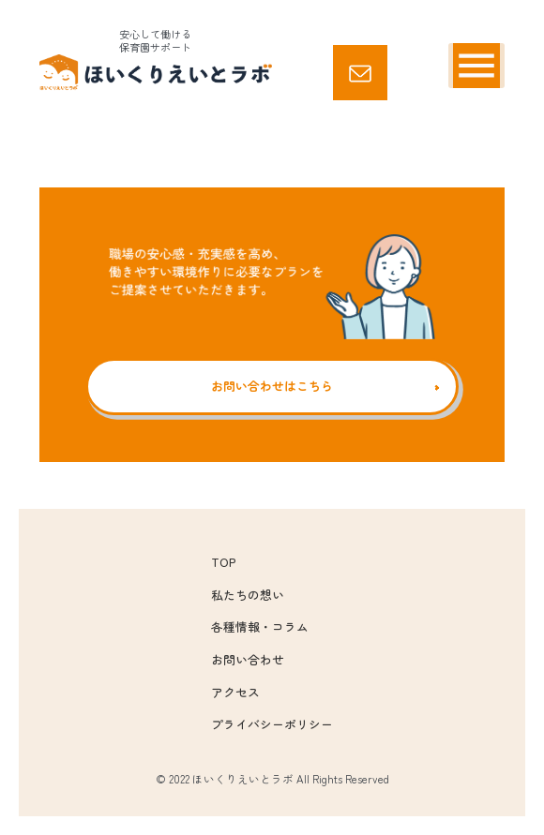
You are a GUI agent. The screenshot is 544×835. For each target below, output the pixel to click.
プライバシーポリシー (272, 724)
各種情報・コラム (260, 626)
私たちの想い (247, 595)
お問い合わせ (247, 659)
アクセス (235, 692)
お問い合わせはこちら (272, 386)
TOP (223, 562)
